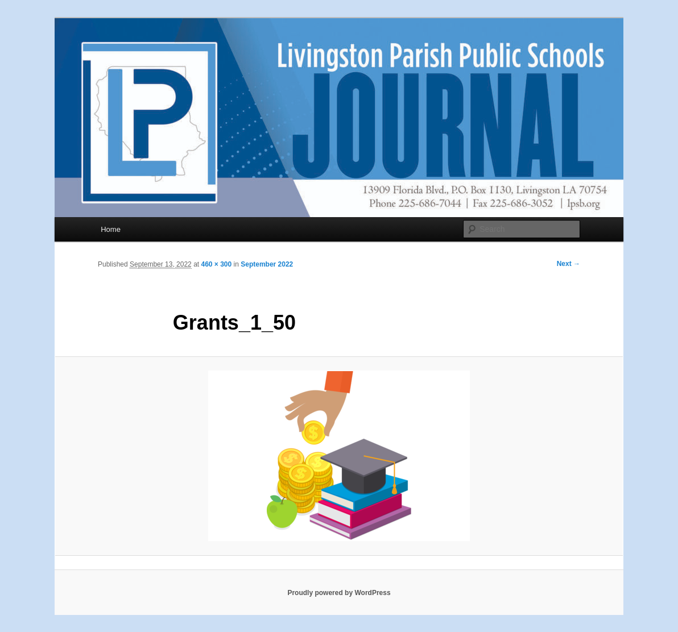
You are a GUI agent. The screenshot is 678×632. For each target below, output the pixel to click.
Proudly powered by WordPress (338, 593)
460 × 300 (216, 264)
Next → (568, 264)
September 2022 (267, 264)
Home (111, 229)
